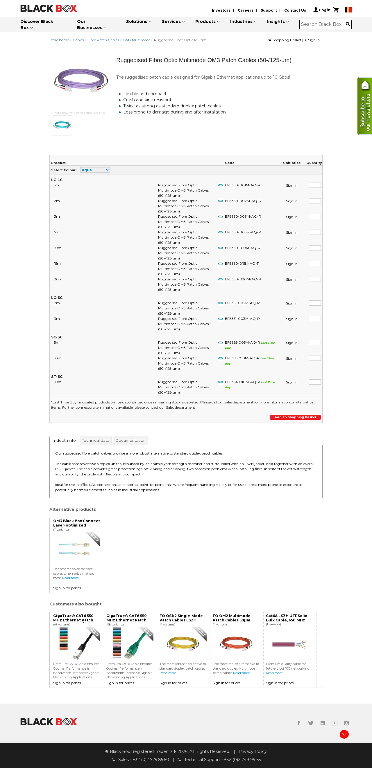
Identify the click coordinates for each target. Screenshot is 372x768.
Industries (241, 21)
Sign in (312, 40)
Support (269, 10)
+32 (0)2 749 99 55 (242, 759)
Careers (245, 10)
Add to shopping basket (295, 417)
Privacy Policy (253, 751)
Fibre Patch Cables (103, 40)
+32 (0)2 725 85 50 (151, 759)
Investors (221, 10)
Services (171, 21)
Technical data (95, 440)
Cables (78, 40)
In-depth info (64, 440)
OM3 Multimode (136, 40)
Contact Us (295, 10)
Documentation (130, 440)
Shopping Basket (285, 40)
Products (205, 21)
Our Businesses (89, 24)
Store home (59, 40)
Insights (276, 21)
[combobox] (323, 24)
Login (321, 9)
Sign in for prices (67, 588)
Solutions (136, 21)
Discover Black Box (36, 24)
